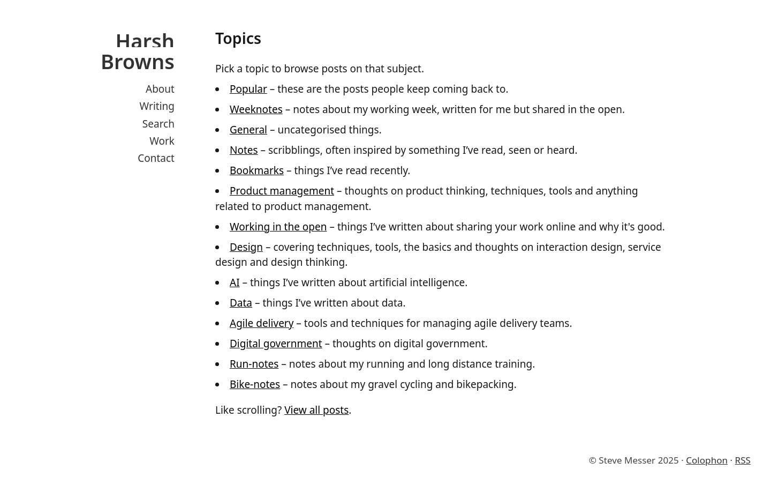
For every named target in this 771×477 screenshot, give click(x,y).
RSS (743, 460)
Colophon (707, 460)
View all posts (316, 410)
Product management (282, 191)
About (160, 89)
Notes (244, 150)
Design (246, 247)
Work (162, 141)
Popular (248, 89)
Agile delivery (261, 323)
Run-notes (254, 364)
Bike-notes (255, 384)
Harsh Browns (138, 51)
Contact (156, 158)
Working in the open (278, 227)
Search (158, 124)
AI (235, 282)
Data (241, 303)
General (248, 130)
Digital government (276, 344)
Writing (157, 106)
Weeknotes (256, 109)
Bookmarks (257, 170)
